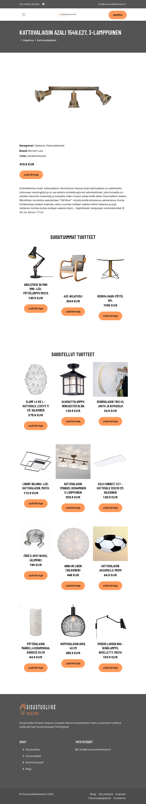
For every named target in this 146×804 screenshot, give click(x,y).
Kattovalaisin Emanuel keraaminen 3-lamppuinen (73, 488)
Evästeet (120, 794)
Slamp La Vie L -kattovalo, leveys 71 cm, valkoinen (36, 406)
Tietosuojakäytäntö (99, 798)
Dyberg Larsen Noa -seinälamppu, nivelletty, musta (110, 648)
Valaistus (28, 40)
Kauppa (117, 14)
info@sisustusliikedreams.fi (111, 4)
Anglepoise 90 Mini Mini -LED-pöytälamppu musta (35, 289)
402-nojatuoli (73, 296)
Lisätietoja (31, 174)
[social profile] (43, 4)
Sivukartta (119, 798)
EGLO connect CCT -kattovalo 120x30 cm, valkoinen (110, 488)
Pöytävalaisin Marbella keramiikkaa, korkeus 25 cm (36, 648)
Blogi (28, 769)
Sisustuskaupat (34, 762)
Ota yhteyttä (106, 794)
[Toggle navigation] (23, 14)
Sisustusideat (33, 756)
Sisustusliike (32, 749)
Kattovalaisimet (46, 40)
